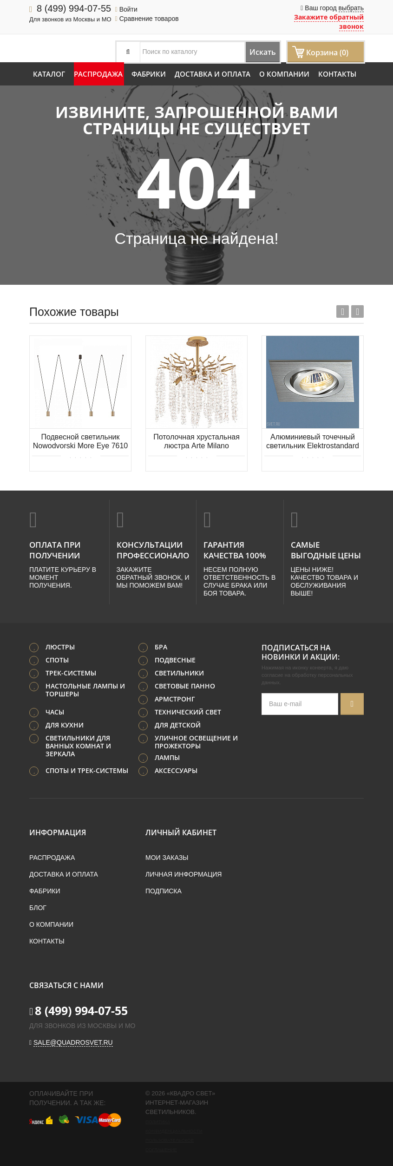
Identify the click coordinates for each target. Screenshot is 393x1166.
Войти (126, 9)
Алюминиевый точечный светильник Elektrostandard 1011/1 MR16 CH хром (312, 442)
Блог (37, 906)
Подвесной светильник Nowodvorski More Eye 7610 (80, 441)
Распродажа (98, 74)
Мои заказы (166, 855)
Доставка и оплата (212, 74)
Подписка (163, 889)
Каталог (49, 74)
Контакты (337, 74)
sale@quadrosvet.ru (73, 1040)
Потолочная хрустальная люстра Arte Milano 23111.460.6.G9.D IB (196, 442)
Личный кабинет (180, 830)
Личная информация (183, 872)
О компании (284, 74)
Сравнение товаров (147, 18)
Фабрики (148, 74)
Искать (253, 52)
